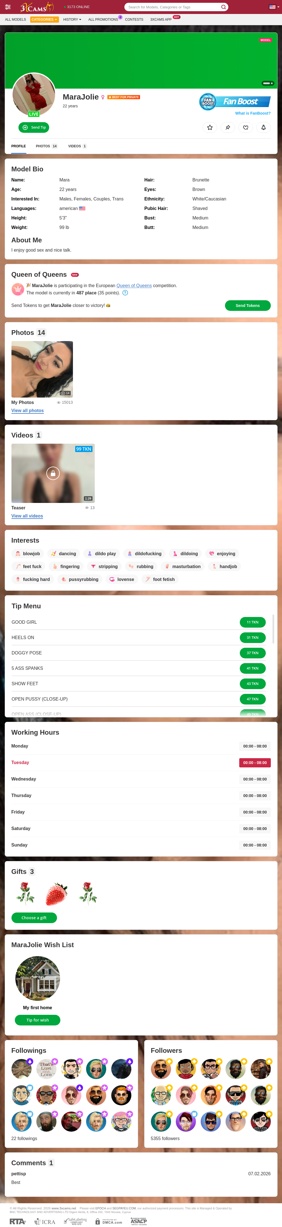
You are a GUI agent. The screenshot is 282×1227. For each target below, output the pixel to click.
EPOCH (100, 1208)
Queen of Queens (134, 285)
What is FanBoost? (253, 113)
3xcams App (162, 19)
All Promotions (104, 19)
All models (15, 20)
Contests (134, 20)
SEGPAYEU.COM (124, 1208)
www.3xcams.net (64, 1208)
